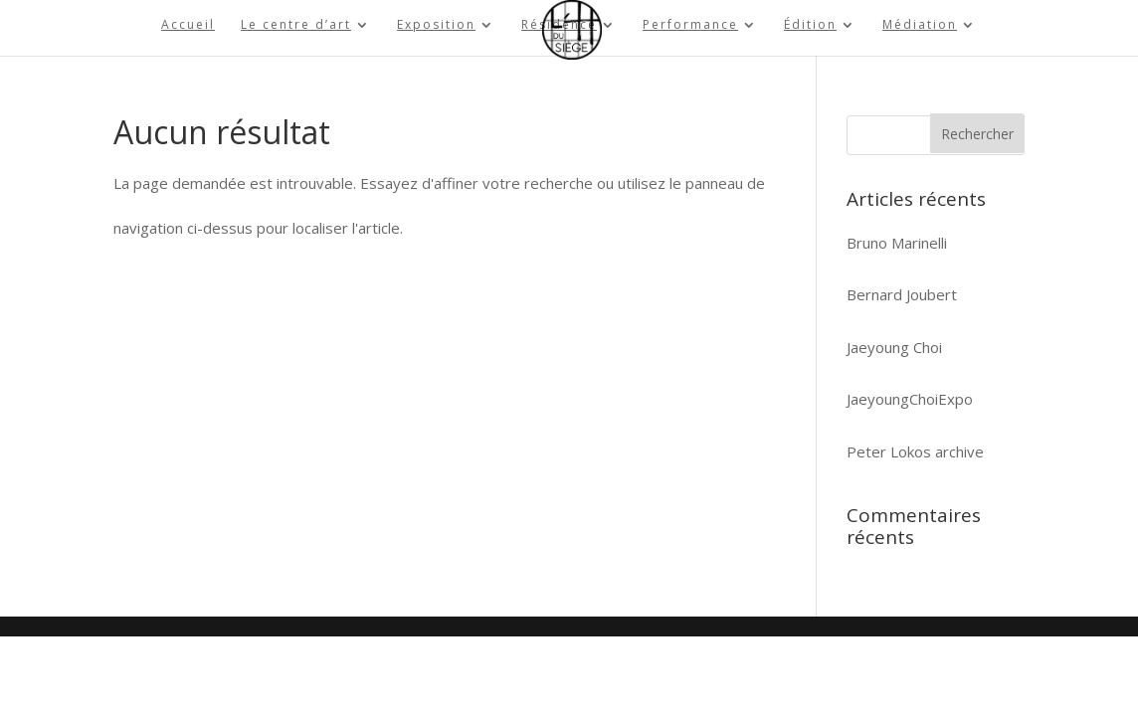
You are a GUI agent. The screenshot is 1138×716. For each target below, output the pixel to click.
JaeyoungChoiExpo (910, 399)
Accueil (188, 25)
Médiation (919, 25)
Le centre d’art (296, 25)
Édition (810, 25)
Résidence (559, 25)
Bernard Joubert (902, 294)
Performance (690, 25)
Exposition (436, 25)
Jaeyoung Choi (894, 347)
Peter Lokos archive (915, 451)
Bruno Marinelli (897, 243)
